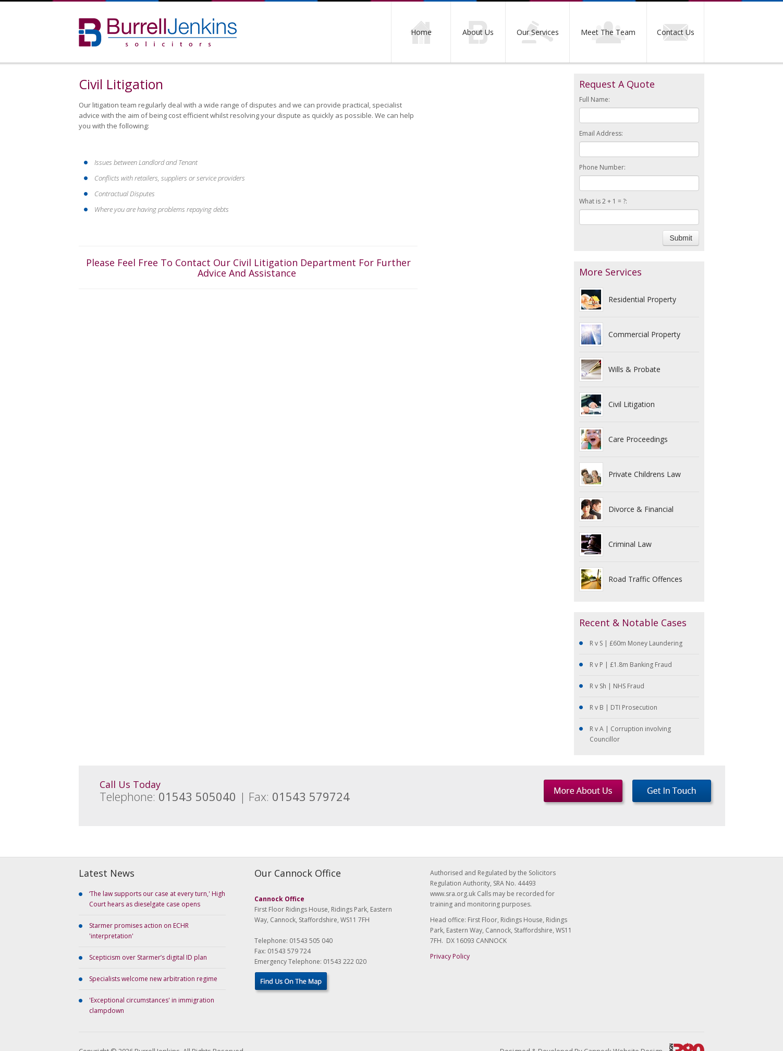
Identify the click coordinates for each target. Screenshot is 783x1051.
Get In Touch (673, 793)
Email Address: (601, 133)
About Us (478, 32)
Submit (680, 238)
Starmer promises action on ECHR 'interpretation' (139, 930)
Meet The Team (608, 32)
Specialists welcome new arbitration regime (153, 978)
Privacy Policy (450, 956)
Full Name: (594, 99)
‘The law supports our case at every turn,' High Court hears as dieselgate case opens (157, 899)
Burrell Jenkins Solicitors (158, 32)
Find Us (292, 983)
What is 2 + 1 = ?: (603, 201)
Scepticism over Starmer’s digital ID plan (148, 957)
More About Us (584, 793)
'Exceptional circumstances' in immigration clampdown (151, 1005)
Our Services (538, 32)
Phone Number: (602, 167)
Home (421, 32)
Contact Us (675, 32)
